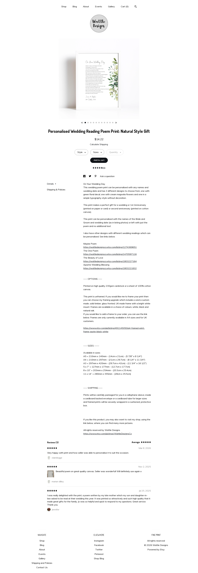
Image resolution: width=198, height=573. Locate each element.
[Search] (136, 6)
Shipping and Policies (42, 563)
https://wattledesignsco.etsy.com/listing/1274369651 (110, 247)
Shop (63, 6)
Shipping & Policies (56, 189)
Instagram (99, 540)
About (86, 6)
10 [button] (110, 122)
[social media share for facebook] (84, 176)
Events (98, 6)
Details (51, 183)
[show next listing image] (116, 123)
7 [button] (101, 122)
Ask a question (107, 176)
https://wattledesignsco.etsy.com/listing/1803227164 (110, 261)
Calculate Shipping (99, 144)
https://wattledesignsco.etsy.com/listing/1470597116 (110, 254)
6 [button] (99, 122)
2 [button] (88, 122)
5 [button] (96, 122)
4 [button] (93, 122)
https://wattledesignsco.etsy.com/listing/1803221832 (110, 268)
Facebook (99, 545)
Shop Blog (99, 558)
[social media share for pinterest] (95, 176)
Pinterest (99, 554)
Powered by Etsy (156, 549)
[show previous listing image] (82, 123)
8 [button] (104, 122)
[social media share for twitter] (90, 176)
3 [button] (90, 122)
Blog (74, 6)
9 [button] (107, 122)
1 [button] (85, 122)
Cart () (125, 6)
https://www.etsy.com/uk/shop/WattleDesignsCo (107, 433)
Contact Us (42, 567)
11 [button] (112, 122)
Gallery (111, 6)
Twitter (99, 549)
